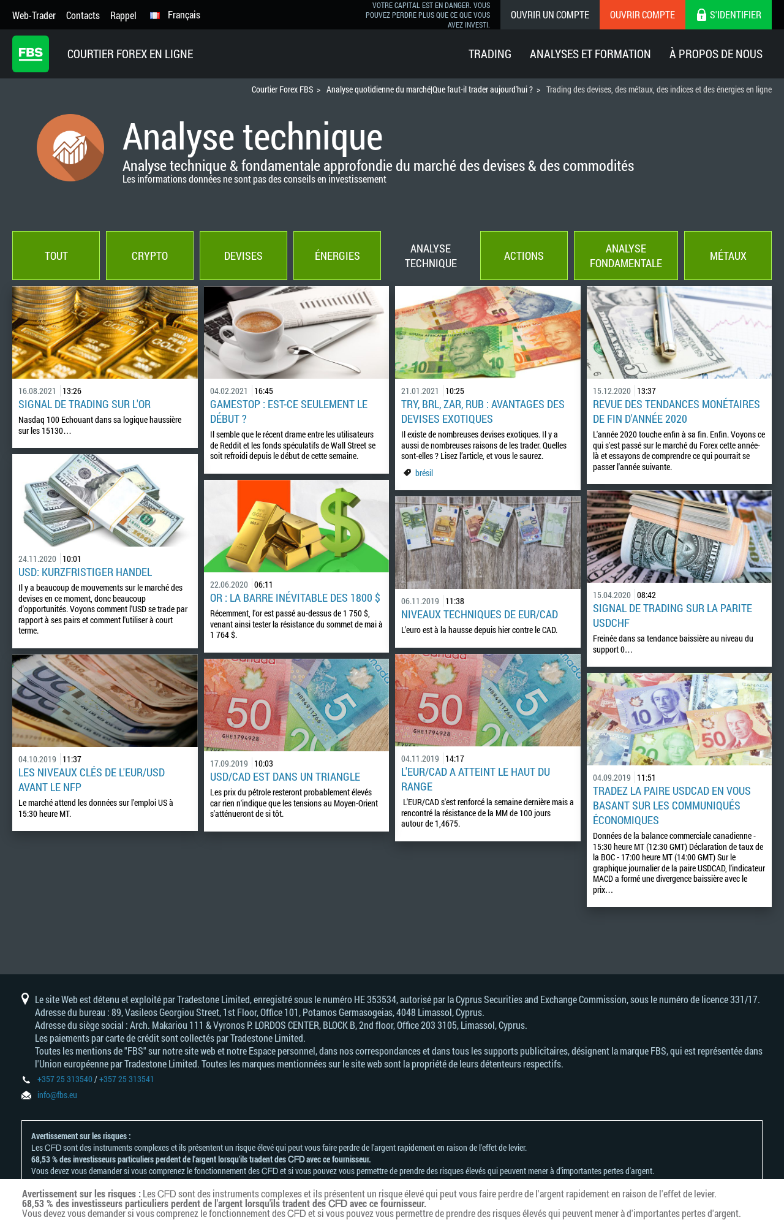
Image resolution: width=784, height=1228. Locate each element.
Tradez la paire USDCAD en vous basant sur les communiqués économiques (672, 805)
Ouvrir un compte (550, 14)
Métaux (728, 255)
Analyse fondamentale (626, 255)
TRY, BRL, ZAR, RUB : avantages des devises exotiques (483, 411)
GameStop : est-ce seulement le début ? (289, 411)
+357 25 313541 (126, 1079)
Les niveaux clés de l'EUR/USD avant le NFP (91, 779)
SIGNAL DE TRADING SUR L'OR (84, 403)
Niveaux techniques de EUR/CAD (479, 614)
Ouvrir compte (642, 14)
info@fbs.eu (57, 1095)
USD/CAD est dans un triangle (285, 776)
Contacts (83, 15)
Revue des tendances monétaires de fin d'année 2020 (676, 411)
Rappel (123, 15)
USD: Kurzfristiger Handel (85, 571)
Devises (243, 255)
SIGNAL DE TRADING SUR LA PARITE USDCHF (672, 615)
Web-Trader (34, 15)
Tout (56, 255)
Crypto (150, 255)
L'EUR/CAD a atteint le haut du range (475, 779)
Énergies (337, 255)
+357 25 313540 (64, 1079)
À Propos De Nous (716, 53)
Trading (490, 53)
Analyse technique (431, 255)
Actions (524, 255)
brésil (424, 473)
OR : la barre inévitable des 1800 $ (295, 597)
